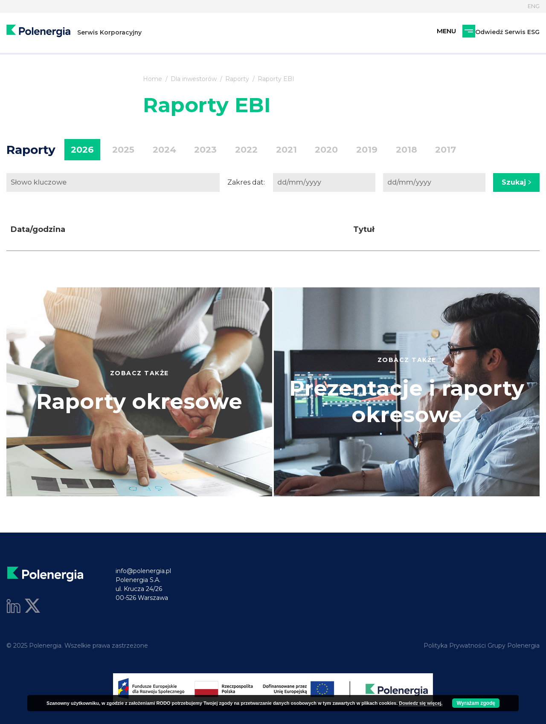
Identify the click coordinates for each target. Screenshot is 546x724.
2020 (301, 150)
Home (152, 79)
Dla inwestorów (194, 79)
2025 (117, 150)
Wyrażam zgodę (475, 703)
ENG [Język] (533, 6)
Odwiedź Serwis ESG (460, 35)
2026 (80, 150)
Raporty (237, 79)
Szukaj (516, 182)
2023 (192, 150)
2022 (229, 150)
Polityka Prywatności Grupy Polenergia (482, 645)
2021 (265, 150)
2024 (154, 150)
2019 (337, 150)
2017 (408, 150)
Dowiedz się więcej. (420, 703)
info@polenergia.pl (143, 571)
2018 (372, 150)
